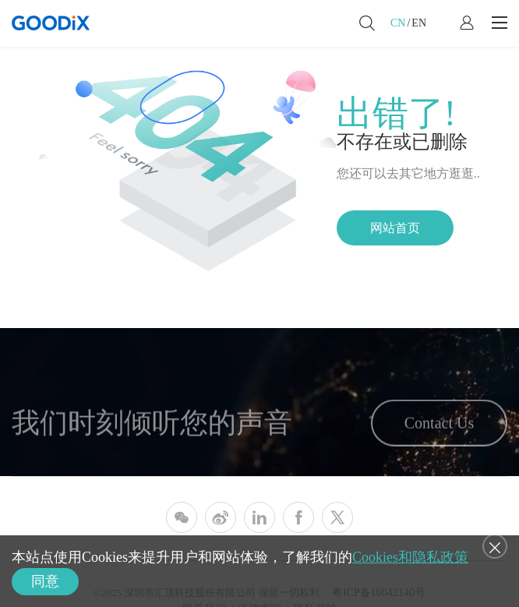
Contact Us (439, 427)
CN (397, 23)
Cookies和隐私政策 (410, 557)
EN (418, 23)
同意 (45, 581)
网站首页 (395, 228)
